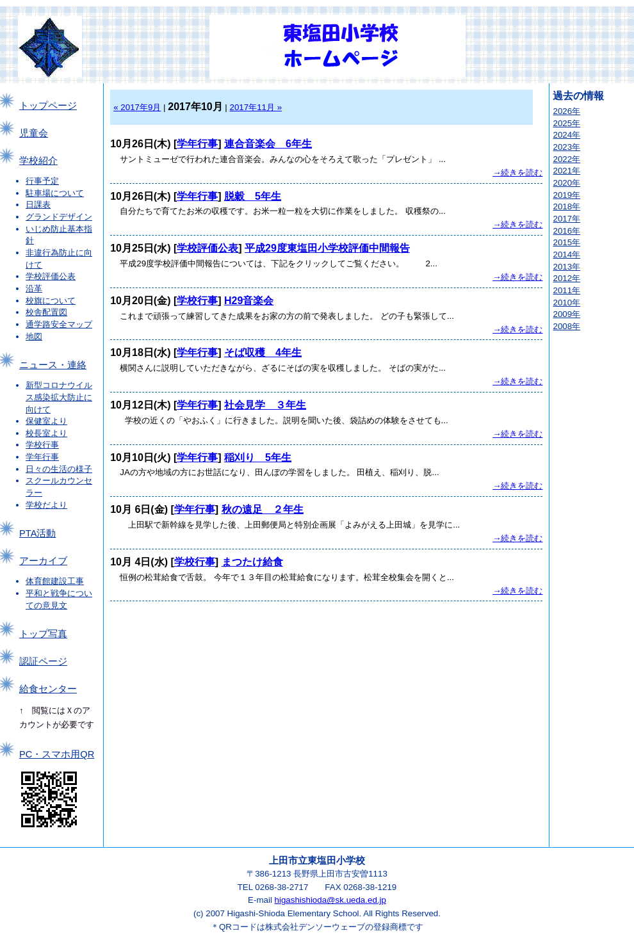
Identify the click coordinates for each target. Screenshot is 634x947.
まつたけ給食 (252, 561)
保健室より (46, 421)
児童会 (33, 133)
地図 (34, 336)
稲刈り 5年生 (257, 457)
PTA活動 (37, 533)
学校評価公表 (51, 276)
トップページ (48, 106)
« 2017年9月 (137, 107)
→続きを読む (517, 172)
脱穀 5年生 (252, 196)
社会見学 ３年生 (265, 405)
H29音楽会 (248, 300)
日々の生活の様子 (59, 469)
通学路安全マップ (59, 324)
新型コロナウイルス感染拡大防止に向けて (59, 397)
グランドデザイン (59, 217)
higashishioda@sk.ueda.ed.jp (330, 900)
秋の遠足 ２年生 (263, 509)
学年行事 (42, 457)
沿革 (34, 288)
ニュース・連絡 (52, 365)
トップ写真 (43, 634)
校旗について (51, 300)
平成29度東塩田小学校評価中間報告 (327, 248)
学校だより (46, 505)
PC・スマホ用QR (56, 754)
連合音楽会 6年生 (268, 143)
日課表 (38, 204)
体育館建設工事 (55, 581)
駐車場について (55, 193)
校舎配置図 (46, 312)
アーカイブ (43, 561)
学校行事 (42, 444)
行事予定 (42, 181)
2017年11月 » (256, 107)
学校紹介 (38, 161)
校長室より (46, 433)
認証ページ (43, 661)
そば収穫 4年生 (263, 352)
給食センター (48, 689)
